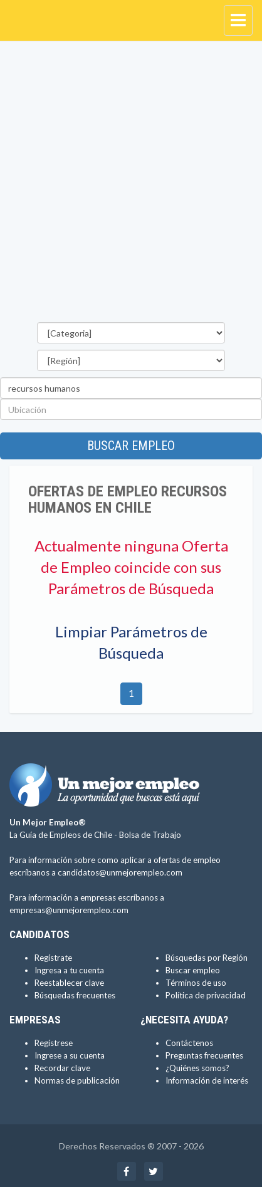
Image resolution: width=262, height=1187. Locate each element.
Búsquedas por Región (206, 958)
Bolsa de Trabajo (150, 835)
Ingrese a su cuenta (69, 1055)
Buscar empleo (131, 445)
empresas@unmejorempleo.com (68, 910)
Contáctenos (189, 1043)
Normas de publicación (77, 1080)
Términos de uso (195, 983)
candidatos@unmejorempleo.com (120, 872)
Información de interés (206, 1080)
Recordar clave (62, 1068)
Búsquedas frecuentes (74, 995)
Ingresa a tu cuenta (69, 970)
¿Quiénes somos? (197, 1068)
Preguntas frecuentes (204, 1055)
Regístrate (53, 958)
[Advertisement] (131, 185)
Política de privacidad (205, 995)
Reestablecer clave (69, 983)
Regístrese (53, 1043)
